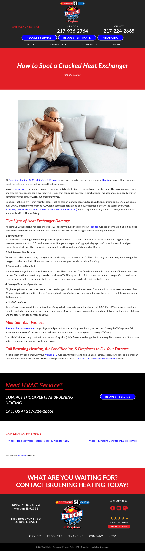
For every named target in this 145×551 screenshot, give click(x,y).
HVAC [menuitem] (28, 44)
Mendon (94, 226)
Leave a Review (119, 526)
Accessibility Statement (98, 547)
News (112, 536)
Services (35, 536)
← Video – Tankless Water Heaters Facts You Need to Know (37, 440)
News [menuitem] (116, 44)
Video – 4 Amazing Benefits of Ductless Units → (114, 440)
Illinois (105, 180)
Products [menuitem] (57, 44)
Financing (75, 536)
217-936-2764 (72, 31)
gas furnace (19, 189)
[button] (33, 44)
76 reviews (123, 522)
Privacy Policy (69, 547)
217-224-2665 (119, 31)
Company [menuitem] (88, 44)
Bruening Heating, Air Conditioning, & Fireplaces (34, 180)
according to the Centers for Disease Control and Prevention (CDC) (41, 209)
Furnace (22, 455)
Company (96, 536)
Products (54, 536)
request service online (105, 358)
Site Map (81, 547)
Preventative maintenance (19, 328)
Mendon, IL (51, 354)
